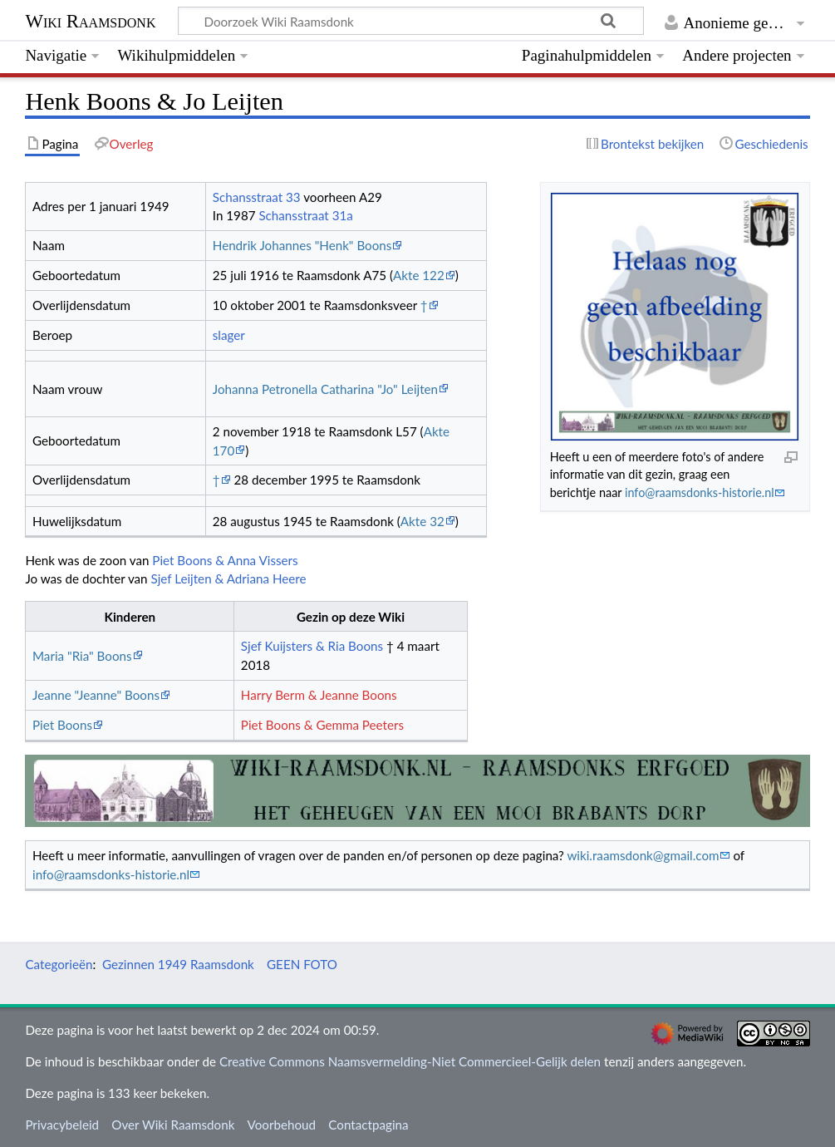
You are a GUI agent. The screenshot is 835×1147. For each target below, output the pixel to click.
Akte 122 (419, 275)
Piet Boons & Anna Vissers (224, 560)
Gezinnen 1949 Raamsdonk (178, 964)
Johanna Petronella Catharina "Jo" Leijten (325, 389)
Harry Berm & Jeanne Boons (319, 694)
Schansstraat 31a (305, 215)
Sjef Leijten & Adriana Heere (228, 578)
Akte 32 (422, 521)
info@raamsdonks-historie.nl (699, 492)
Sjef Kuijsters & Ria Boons (312, 645)
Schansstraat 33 (257, 197)
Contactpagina (368, 1124)
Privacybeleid (62, 1124)
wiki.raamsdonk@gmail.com (643, 855)
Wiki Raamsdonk (90, 21)
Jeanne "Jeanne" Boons (96, 694)
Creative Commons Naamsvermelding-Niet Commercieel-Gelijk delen (410, 1061)
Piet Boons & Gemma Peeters (322, 724)
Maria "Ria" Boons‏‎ (82, 655)
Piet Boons (62, 724)
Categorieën (58, 964)
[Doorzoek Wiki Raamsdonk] (411, 20)
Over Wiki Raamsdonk (172, 1124)
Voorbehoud (282, 1124)
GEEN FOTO (302, 964)
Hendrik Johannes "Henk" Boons (302, 245)
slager (229, 334)
